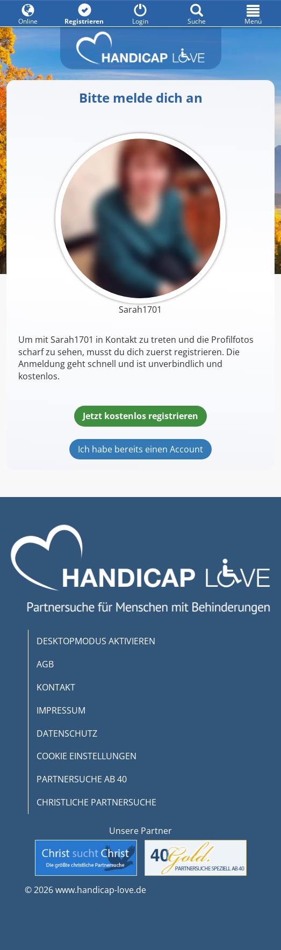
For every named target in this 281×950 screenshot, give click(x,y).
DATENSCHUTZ (67, 733)
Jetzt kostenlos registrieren (140, 416)
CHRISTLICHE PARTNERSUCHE (96, 802)
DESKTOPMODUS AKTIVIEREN (96, 641)
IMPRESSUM (61, 710)
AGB (45, 664)
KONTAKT (56, 687)
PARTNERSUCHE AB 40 (82, 779)
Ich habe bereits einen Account (140, 449)
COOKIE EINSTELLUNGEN (86, 756)
